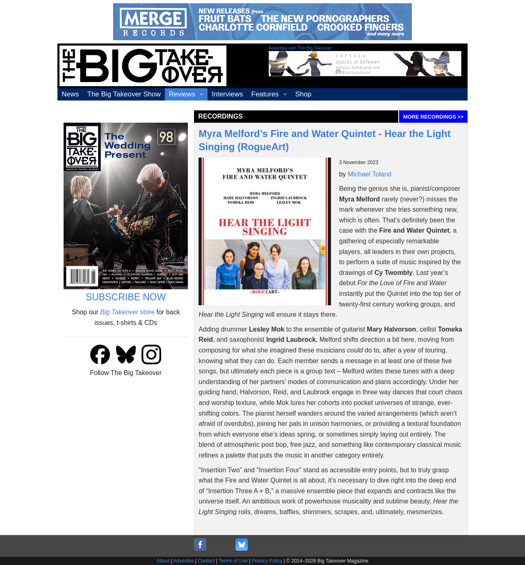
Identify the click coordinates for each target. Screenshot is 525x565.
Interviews (227, 94)
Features (265, 94)
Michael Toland (369, 174)
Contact (206, 561)
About (163, 561)
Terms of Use (233, 561)
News (70, 94)
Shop (303, 94)
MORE (433, 117)
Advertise (183, 561)
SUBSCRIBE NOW (126, 297)
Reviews (182, 94)
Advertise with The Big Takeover (300, 48)
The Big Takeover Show (124, 94)
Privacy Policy (267, 561)
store (127, 312)
